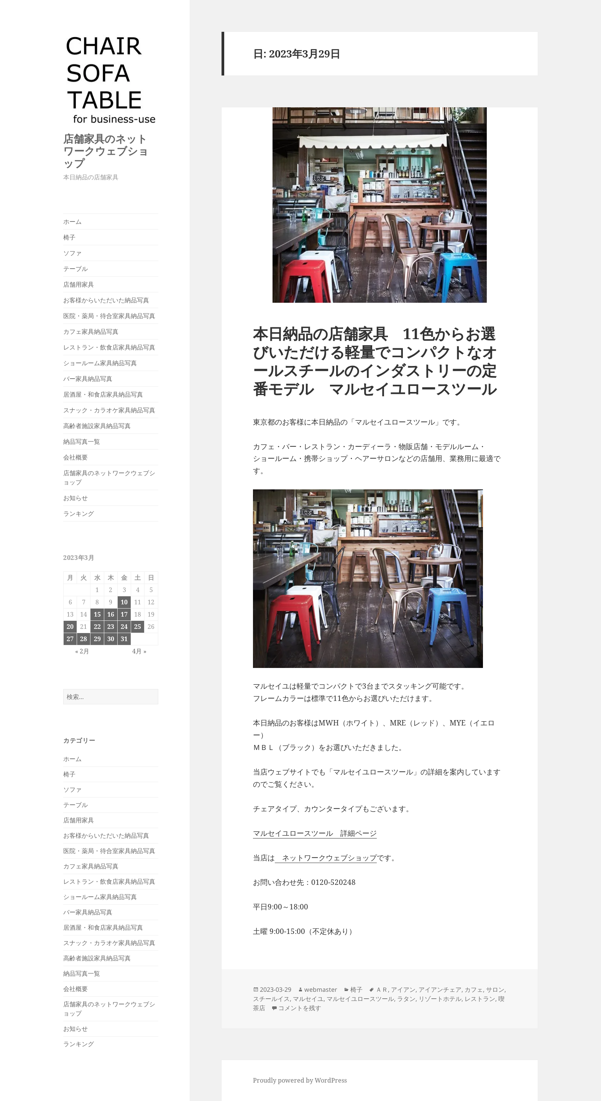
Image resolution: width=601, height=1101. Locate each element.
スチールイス (271, 998)
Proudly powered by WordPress (300, 1080)
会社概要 (75, 457)
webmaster (320, 989)
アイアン (403, 989)
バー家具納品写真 (87, 378)
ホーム (72, 221)
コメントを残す (299, 1008)
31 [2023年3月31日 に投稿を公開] (124, 639)
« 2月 (82, 651)
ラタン (406, 998)
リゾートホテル (440, 998)
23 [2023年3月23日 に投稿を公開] (110, 626)
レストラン (480, 998)
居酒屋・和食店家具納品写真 (103, 394)
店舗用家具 (78, 284)
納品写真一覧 (81, 441)
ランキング (78, 513)
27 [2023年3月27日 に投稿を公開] (70, 639)
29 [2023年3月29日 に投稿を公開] (97, 639)
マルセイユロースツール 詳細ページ (315, 833)
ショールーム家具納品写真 (100, 363)
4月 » (139, 651)
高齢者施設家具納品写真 (97, 426)
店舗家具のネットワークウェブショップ (106, 150)
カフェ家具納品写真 (90, 331)
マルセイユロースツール (360, 998)
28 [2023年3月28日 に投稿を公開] (83, 639)
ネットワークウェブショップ (326, 858)
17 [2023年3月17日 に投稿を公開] (124, 614)
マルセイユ (308, 998)
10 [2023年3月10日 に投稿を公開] (124, 602)
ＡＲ (382, 989)
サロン (495, 989)
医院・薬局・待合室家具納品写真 (109, 316)
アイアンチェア (440, 989)
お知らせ (75, 498)
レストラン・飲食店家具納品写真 (109, 347)
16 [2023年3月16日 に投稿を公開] (110, 614)
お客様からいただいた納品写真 (106, 300)
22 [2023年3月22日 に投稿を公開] (97, 626)
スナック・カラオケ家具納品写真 (109, 410)
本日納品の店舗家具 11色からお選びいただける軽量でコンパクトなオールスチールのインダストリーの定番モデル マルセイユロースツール (375, 361)
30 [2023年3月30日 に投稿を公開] (110, 639)
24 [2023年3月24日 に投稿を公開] (124, 626)
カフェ (474, 989)
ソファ (72, 253)
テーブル (75, 268)
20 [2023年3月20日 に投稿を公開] (70, 626)
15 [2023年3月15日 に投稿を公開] (97, 614)
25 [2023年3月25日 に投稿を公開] (137, 626)
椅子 (69, 237)
